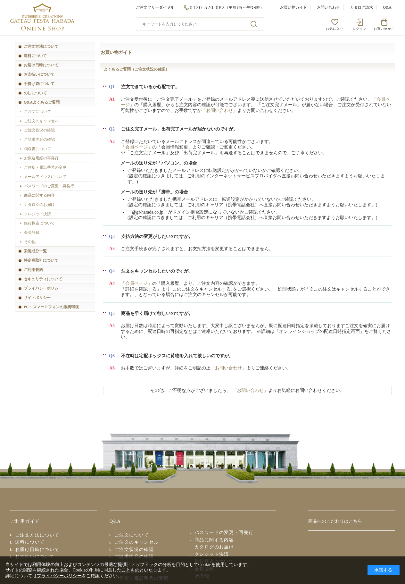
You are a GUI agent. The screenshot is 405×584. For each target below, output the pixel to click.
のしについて (35, 93)
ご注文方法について (41, 46)
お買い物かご (384, 28)
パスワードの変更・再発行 (224, 532)
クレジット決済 (37, 214)
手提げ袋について (39, 83)
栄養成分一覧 (35, 251)
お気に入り (334, 28)
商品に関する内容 (39, 195)
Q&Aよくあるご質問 (42, 102)
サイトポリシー (37, 297)
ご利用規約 (33, 269)
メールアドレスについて (45, 176)
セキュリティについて (43, 279)
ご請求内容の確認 (39, 139)
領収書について (37, 149)
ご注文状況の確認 (39, 130)
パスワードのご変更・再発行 (49, 186)
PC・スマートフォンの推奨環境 (51, 307)
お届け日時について (41, 65)
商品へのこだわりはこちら (335, 521)
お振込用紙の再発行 (41, 158)
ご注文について (37, 111)
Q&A (387, 7)
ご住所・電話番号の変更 (45, 167)
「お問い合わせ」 (219, 110)
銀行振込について (39, 223)
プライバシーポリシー (43, 288)
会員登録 (31, 232)
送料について (35, 56)
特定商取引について (41, 260)
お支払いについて (39, 74)
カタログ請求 (361, 7)
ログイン (359, 28)
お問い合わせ (328, 7)
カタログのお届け (39, 204)
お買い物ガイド (293, 7)
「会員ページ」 (136, 147)
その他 (30, 242)
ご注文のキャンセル (41, 121)
